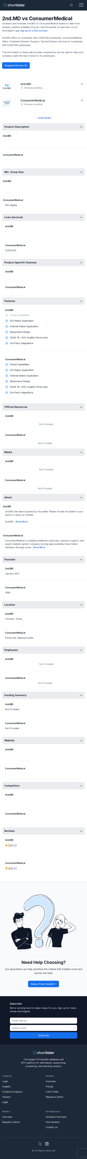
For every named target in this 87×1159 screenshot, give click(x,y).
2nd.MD (25, 84)
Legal (5, 1102)
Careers (6, 1097)
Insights (6, 1086)
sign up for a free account (33, 30)
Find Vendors (53, 1122)
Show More (22, 521)
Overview (51, 1081)
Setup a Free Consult (42, 984)
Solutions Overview (56, 1116)
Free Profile (52, 1091)
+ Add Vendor (43, 117)
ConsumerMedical (32, 100)
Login (5, 1081)
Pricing (49, 1086)
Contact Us (52, 1127)
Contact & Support (12, 1091)
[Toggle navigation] (81, 5)
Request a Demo (54, 1097)
